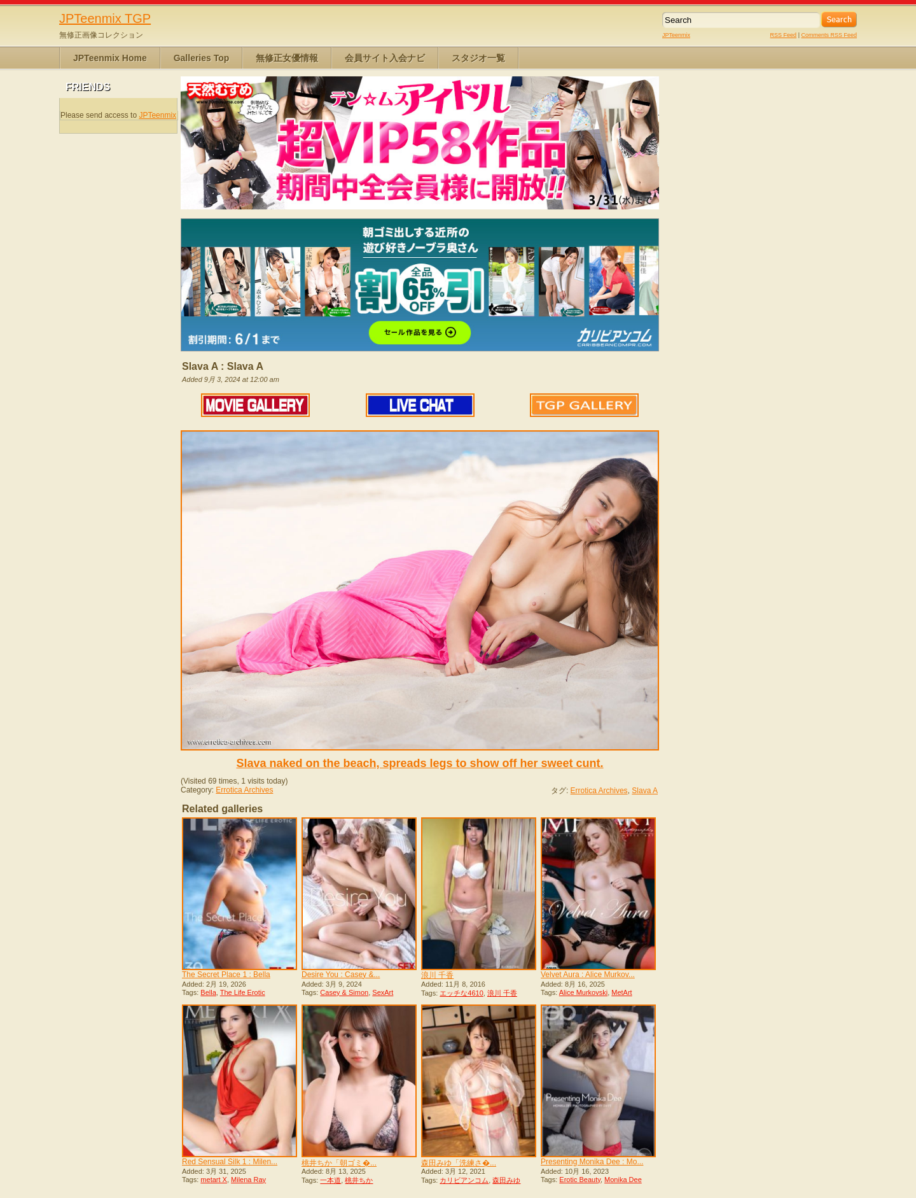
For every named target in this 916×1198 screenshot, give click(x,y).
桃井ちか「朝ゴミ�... (339, 1163)
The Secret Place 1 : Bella (226, 974)
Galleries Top (202, 58)
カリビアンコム (464, 1180)
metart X (213, 1179)
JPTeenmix (676, 35)
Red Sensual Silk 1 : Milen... (229, 1161)
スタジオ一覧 (478, 58)
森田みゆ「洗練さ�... (458, 1163)
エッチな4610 (461, 993)
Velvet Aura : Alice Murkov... (588, 974)
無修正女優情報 (287, 58)
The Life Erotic (242, 992)
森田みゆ (506, 1180)
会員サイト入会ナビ (385, 58)
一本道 (330, 1180)
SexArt (382, 992)
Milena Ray (248, 1179)
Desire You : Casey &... (341, 974)
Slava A (645, 790)
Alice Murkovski (583, 992)
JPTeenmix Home (110, 58)
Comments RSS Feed (829, 35)
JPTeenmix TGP (105, 18)
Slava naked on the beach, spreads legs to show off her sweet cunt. (419, 763)
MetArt (621, 992)
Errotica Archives (244, 790)
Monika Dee (623, 1179)
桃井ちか (359, 1180)
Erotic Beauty (579, 1179)
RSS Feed (783, 35)
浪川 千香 (437, 975)
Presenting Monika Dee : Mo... (592, 1161)
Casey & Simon (344, 992)
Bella (208, 992)
